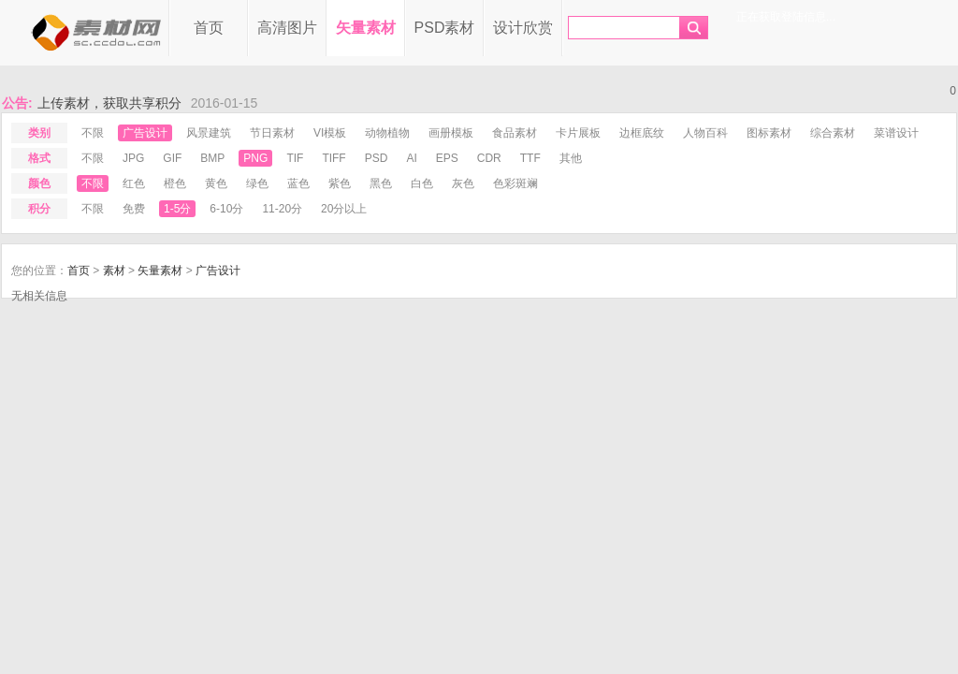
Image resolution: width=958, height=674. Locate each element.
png (255, 158)
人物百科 (705, 132)
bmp (212, 158)
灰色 (463, 183)
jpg (133, 158)
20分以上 (344, 208)
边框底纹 (641, 132)
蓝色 (298, 183)
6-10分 (226, 208)
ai (411, 158)
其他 (570, 158)
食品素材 (514, 132)
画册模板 (450, 132)
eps (447, 158)
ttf (530, 158)
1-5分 (177, 208)
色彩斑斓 (515, 183)
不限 (92, 132)
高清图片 (287, 28)
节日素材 (272, 132)
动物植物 (387, 132)
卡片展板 (578, 132)
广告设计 (145, 132)
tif (294, 158)
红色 (134, 183)
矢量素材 (366, 28)
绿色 (257, 183)
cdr (489, 158)
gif (172, 158)
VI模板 (329, 132)
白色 (422, 183)
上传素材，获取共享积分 (109, 102)
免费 (134, 208)
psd (376, 158)
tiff (333, 158)
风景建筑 (208, 132)
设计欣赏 (523, 28)
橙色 (175, 183)
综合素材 (832, 132)
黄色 (216, 183)
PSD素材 (444, 28)
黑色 (381, 183)
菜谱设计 (896, 132)
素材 (114, 270)
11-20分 (282, 208)
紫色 (339, 183)
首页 (209, 28)
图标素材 (769, 132)
